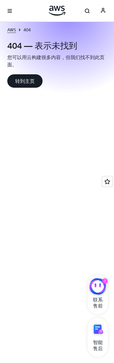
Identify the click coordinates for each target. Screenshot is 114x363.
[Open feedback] (107, 181)
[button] (25, 81)
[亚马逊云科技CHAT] (98, 287)
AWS (11, 29)
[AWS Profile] (103, 11)
